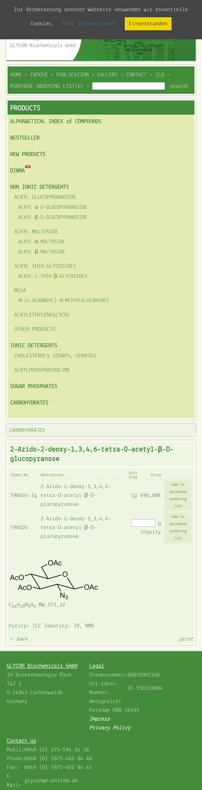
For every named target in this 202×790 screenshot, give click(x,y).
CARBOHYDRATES (29, 403)
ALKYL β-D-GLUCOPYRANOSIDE (53, 217)
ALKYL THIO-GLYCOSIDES (45, 266)
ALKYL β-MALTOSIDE (42, 251)
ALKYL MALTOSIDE (36, 232)
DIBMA (17, 171)
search (178, 86)
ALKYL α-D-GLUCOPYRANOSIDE (53, 207)
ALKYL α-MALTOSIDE (42, 241)
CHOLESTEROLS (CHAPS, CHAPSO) (55, 356)
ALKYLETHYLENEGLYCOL (42, 315)
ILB (159, 75)
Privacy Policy (109, 728)
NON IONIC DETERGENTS (39, 187)
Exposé (39, 75)
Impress (99, 719)
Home (16, 75)
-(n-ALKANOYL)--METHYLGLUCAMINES (64, 300)
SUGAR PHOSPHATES (33, 386)
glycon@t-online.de (50, 781)
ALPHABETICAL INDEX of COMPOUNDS (55, 122)
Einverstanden (148, 24)
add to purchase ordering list (178, 495)
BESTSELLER (25, 138)
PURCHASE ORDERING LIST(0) (47, 86)
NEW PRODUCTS (27, 154)
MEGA (20, 291)
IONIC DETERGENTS (33, 346)
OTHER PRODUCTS (35, 329)
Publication (72, 75)
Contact (136, 75)
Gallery (107, 75)
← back (18, 639)
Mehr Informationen (89, 24)
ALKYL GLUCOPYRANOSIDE (45, 197)
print (186, 639)
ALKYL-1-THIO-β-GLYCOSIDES (53, 276)
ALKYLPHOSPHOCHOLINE (42, 370)
